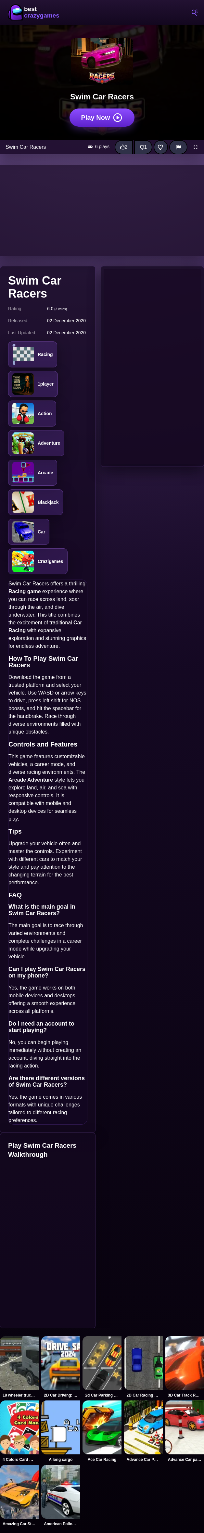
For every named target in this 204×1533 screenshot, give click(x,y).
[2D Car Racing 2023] (143, 1367)
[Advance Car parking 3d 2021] (184, 1431)
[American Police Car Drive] (60, 1496)
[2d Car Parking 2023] (102, 1367)
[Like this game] (124, 147)
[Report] (178, 147)
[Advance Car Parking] (143, 1431)
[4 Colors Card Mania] (19, 1431)
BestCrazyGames (34, 12)
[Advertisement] (102, 210)
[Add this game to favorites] (161, 147)
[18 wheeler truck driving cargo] (19, 1367)
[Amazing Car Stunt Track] (19, 1496)
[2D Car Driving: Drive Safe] (60, 1367)
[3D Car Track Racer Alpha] (184, 1367)
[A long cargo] (60, 1431)
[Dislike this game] (143, 147)
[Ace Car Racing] (102, 1431)
